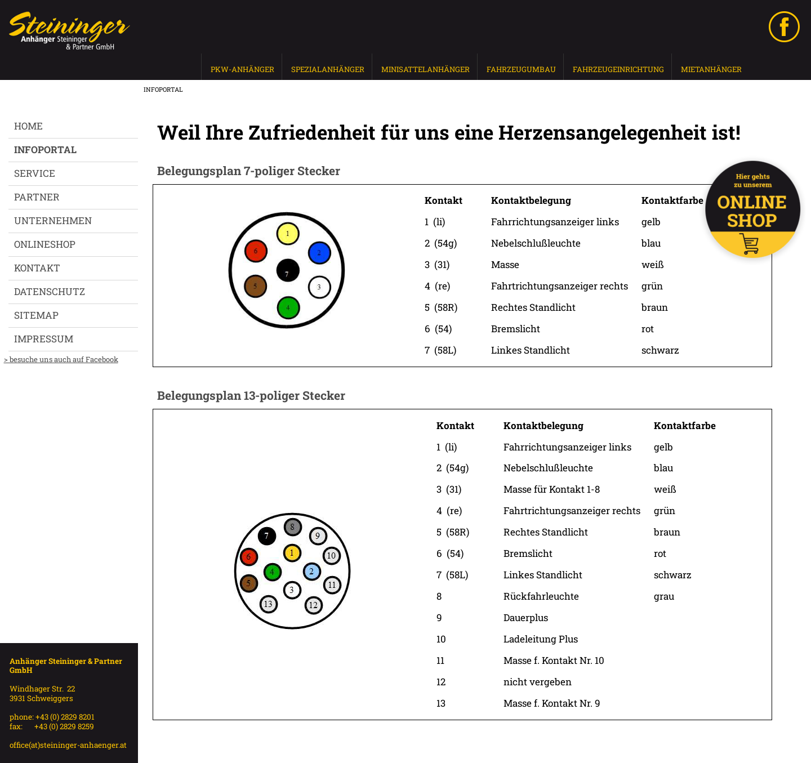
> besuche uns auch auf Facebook (61, 359)
